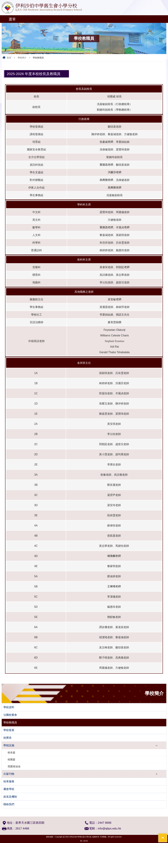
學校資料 (8, 707)
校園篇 (11, 759)
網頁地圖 (49, 837)
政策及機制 (10, 796)
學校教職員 (10, 722)
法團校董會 (10, 714)
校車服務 (8, 781)
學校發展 (8, 730)
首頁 (9, 57)
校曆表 (7, 737)
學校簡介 (22, 57)
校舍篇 (11, 752)
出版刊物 (8, 773)
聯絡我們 (8, 804)
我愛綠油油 (14, 766)
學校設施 (8, 745)
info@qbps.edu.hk (109, 828)
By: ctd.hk (84, 841)
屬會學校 (8, 789)
